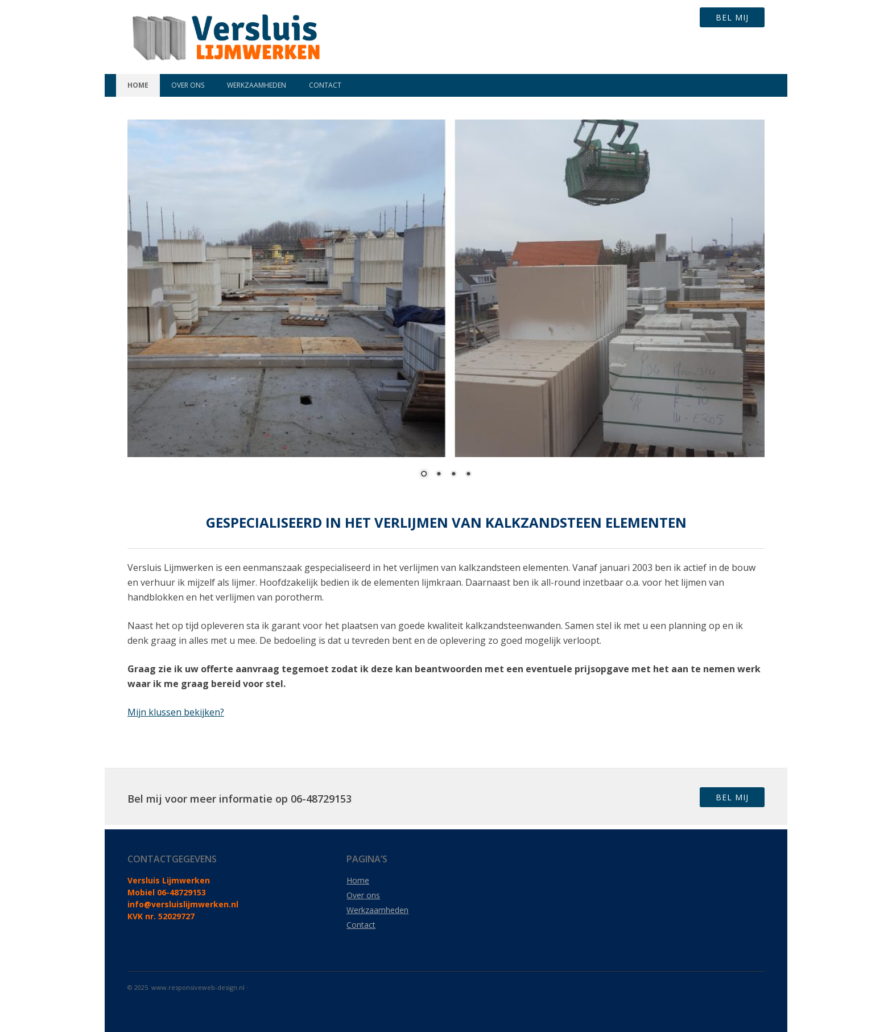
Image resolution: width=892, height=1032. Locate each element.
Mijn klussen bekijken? (175, 712)
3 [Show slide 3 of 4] (453, 474)
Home (137, 85)
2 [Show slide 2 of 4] (438, 474)
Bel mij (732, 17)
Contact (325, 85)
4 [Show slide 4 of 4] (468, 474)
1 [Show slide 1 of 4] (424, 474)
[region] (446, 308)
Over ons (187, 85)
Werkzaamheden (256, 85)
